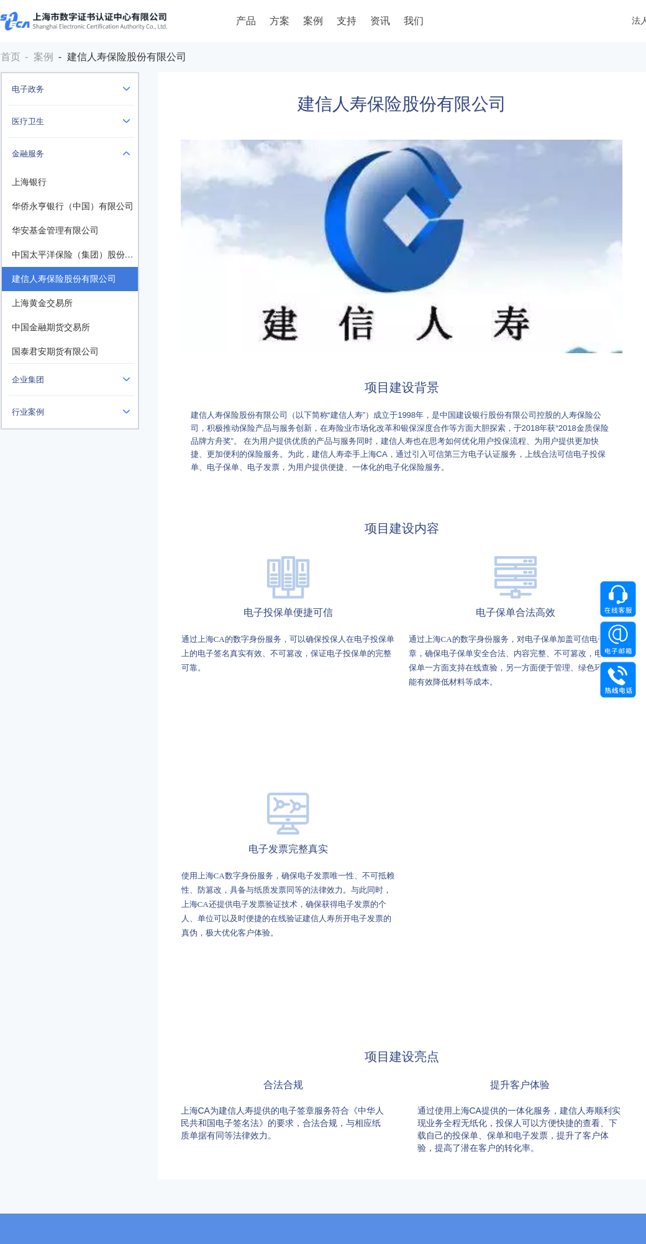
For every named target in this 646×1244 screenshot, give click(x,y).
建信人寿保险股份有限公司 (64, 279)
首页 (10, 57)
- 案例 (39, 57)
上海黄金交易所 (42, 303)
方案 (279, 21)
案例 (313, 21)
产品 (246, 21)
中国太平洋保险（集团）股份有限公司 (86, 254)
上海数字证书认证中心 (83, 21)
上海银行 (29, 182)
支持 (347, 21)
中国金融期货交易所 (51, 327)
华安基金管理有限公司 (55, 230)
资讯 (380, 21)
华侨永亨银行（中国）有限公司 (73, 206)
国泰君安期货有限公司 (55, 351)
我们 (414, 21)
